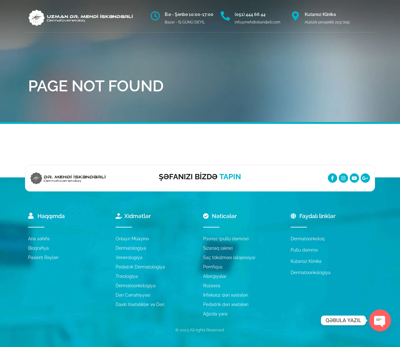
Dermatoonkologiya (136, 285)
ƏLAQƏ (246, 50)
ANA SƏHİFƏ (42, 50)
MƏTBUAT (217, 50)
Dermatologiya (131, 248)
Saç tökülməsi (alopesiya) (229, 257)
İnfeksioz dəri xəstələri (225, 295)
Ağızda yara (215, 313)
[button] (269, 50)
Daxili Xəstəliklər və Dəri (140, 304)
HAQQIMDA (77, 50)
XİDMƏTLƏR (114, 50)
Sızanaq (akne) (218, 248)
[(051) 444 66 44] (225, 16)
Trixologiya (127, 276)
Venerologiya (129, 257)
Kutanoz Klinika (320, 14)
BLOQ (190, 50)
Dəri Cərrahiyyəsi (133, 295)
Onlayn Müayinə (132, 238)
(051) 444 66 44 (250, 14)
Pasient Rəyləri (43, 257)
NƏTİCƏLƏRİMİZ (155, 50)
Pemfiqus (212, 266)
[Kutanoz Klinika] (295, 16)
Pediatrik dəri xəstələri (225, 304)
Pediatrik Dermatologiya (140, 266)
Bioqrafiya (38, 248)
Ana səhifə (38, 238)
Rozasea (211, 285)
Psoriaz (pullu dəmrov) (226, 238)
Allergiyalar (215, 276)
